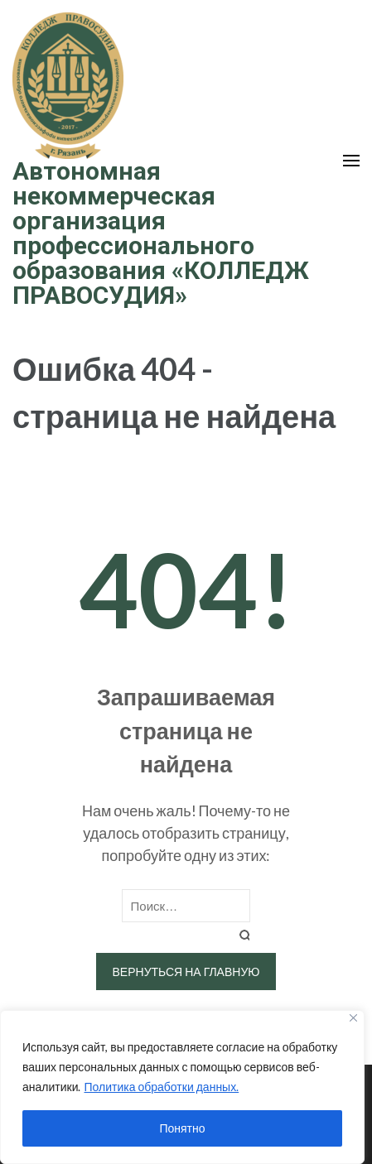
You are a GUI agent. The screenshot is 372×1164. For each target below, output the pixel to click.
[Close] (353, 1018)
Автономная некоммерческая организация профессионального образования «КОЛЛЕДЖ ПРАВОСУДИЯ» (160, 233)
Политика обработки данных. (161, 1087)
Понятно (182, 1128)
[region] (182, 1087)
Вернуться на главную (186, 971)
